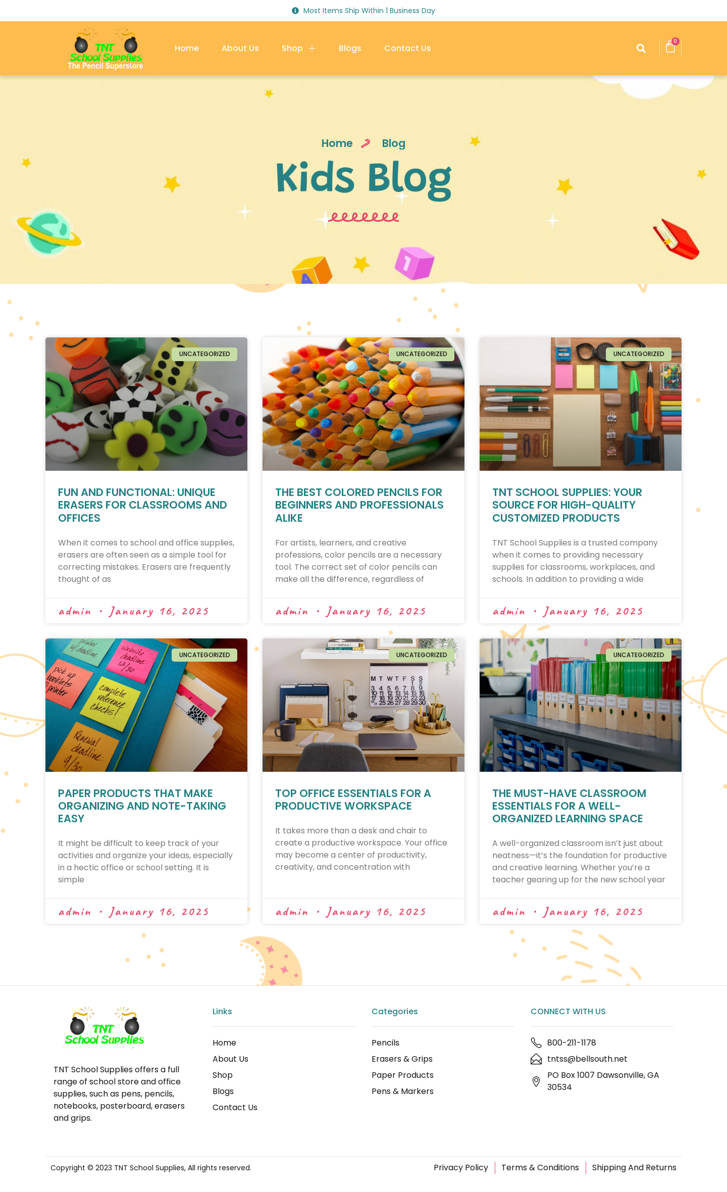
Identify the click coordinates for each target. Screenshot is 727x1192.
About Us (240, 48)
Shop (299, 48)
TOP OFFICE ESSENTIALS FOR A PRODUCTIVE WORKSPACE (353, 799)
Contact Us (407, 48)
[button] (641, 48)
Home (187, 48)
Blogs (350, 48)
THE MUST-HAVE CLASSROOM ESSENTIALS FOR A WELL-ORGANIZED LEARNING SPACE (569, 806)
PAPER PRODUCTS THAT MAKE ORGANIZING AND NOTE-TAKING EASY (142, 806)
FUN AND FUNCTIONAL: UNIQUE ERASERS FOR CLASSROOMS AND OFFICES (142, 505)
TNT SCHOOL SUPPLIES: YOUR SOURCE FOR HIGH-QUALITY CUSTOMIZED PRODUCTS (567, 505)
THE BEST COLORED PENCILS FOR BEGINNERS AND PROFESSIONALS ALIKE (359, 505)
